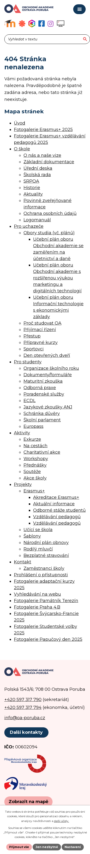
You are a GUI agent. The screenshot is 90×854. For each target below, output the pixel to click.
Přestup (32, 336)
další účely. (61, 821)
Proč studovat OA (42, 323)
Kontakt (22, 562)
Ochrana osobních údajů (50, 213)
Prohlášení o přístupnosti (41, 574)
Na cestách (36, 445)
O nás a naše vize (42, 155)
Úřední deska (38, 168)
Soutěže (32, 471)
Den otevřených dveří (47, 355)
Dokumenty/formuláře (48, 374)
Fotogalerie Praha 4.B (37, 607)
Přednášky (35, 465)
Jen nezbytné (47, 847)
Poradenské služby (44, 394)
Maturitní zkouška (43, 381)
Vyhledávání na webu (37, 594)
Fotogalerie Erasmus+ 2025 (43, 129)
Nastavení (73, 847)
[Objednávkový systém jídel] (22, 23)
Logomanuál (37, 220)
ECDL (30, 400)
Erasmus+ (34, 491)
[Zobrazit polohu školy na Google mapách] (28, 801)
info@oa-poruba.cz (24, 717)
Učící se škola (38, 529)
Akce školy (35, 478)
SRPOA (31, 181)
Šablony (32, 536)
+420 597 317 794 (23, 707)
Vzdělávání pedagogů (57, 516)
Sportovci (34, 349)
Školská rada (37, 174)
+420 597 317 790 (23, 699)
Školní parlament (42, 420)
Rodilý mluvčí (38, 549)
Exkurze (32, 439)
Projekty (23, 484)
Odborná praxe (40, 387)
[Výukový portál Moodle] (10, 23)
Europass (33, 426)
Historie (32, 187)
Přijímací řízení (40, 329)
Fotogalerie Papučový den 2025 (48, 639)
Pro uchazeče (28, 226)
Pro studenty (28, 361)
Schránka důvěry (42, 413)
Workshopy (36, 458)
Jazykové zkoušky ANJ (48, 407)
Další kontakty (26, 732)
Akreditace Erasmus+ (56, 497)
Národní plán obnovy (46, 542)
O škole (22, 149)
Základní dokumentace (49, 161)
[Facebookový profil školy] (41, 23)
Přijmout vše (19, 847)
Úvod (19, 123)
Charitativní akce (42, 452)
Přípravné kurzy (41, 342)
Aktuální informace (54, 503)
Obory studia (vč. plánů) (49, 232)
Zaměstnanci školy (44, 568)
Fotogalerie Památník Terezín (46, 600)
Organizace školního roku (51, 368)
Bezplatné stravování (46, 555)
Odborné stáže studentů (59, 510)
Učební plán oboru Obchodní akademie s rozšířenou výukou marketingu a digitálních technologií (57, 278)
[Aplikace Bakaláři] (31, 23)
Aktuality (33, 194)
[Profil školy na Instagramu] (51, 24)
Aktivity (22, 432)
